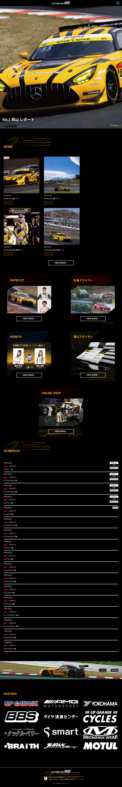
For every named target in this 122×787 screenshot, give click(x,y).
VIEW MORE (60, 263)
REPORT (114, 468)
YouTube (114, 670)
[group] (61, 67)
